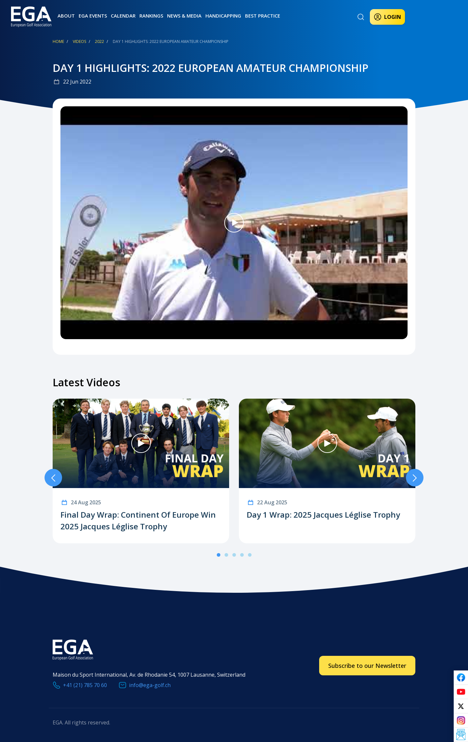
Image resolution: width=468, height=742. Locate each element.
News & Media (184, 15)
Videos (79, 41)
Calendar (123, 15)
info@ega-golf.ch (150, 685)
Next (414, 477)
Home (58, 41)
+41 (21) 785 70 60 (85, 685)
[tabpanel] (141, 471)
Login (387, 17)
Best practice (262, 15)
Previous (53, 477)
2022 (99, 41)
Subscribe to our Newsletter (367, 665)
